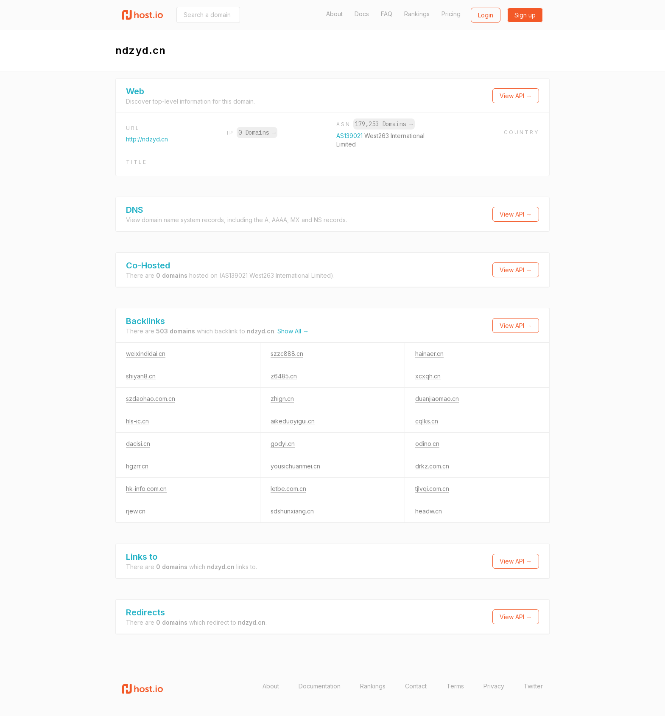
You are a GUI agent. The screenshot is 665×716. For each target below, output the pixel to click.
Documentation (320, 686)
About (334, 13)
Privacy (493, 686)
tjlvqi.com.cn (432, 488)
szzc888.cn (287, 353)
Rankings (417, 13)
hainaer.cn (429, 353)
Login (485, 15)
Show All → (293, 331)
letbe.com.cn (288, 488)
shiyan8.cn (141, 376)
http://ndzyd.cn (147, 139)
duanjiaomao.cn (437, 398)
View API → (516, 95)
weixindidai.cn (145, 353)
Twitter (533, 686)
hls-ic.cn (137, 421)
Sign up (525, 15)
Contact (416, 686)
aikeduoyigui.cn (293, 421)
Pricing (451, 13)
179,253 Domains (384, 124)
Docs (362, 13)
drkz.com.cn (432, 466)
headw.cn (428, 511)
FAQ (386, 13)
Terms (455, 686)
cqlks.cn (426, 421)
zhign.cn (282, 398)
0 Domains (257, 132)
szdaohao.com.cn (150, 398)
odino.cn (427, 443)
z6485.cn (284, 376)
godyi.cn (283, 443)
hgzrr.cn (137, 466)
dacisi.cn (138, 443)
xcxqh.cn (428, 376)
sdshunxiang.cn (292, 511)
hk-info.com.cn (146, 488)
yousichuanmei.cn (295, 466)
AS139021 (350, 135)
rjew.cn (135, 511)
